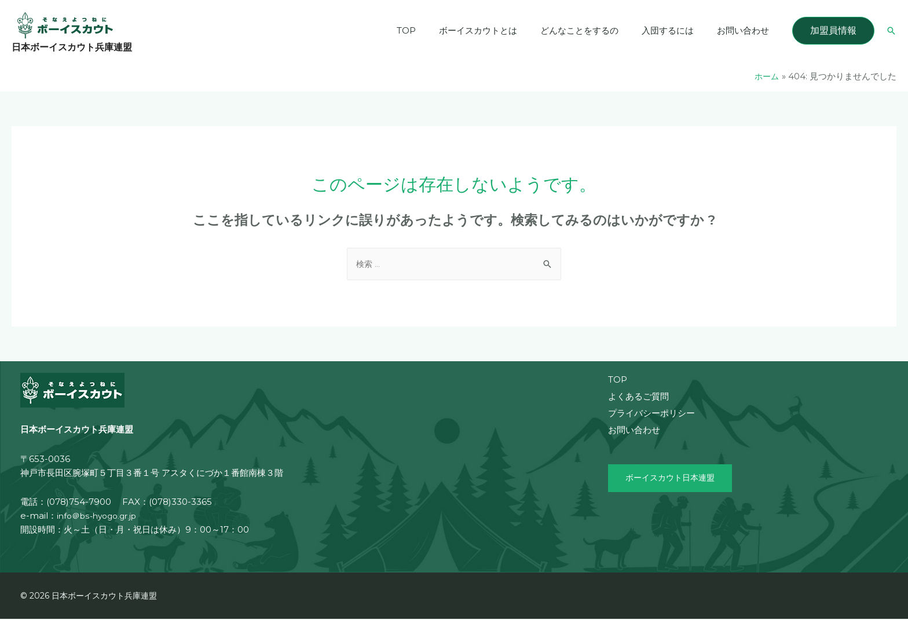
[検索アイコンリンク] (891, 30)
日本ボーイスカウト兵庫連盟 (72, 47)
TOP (432, 30)
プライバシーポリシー (651, 414)
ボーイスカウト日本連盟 (673, 479)
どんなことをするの (594, 30)
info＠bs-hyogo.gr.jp (100, 516)
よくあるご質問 (638, 397)
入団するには (676, 30)
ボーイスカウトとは (498, 30)
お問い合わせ (746, 30)
